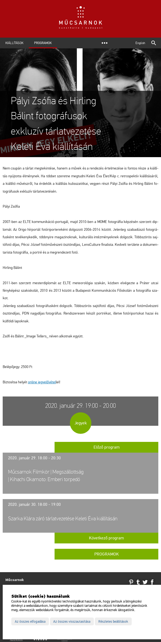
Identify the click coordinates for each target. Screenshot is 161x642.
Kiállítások (14, 43)
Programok (43, 43)
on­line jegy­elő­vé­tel (42, 382)
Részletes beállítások (113, 621)
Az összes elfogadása (30, 621)
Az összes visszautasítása (71, 621)
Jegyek (80, 423)
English (140, 43)
